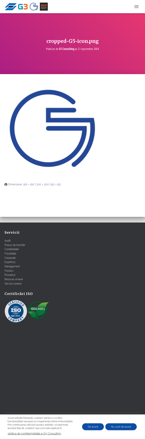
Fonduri (9, 270)
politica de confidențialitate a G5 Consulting (34, 433)
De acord (93, 426)
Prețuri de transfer (15, 245)
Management (12, 266)
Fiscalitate (10, 253)
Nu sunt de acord (121, 426)
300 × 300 (42, 184)
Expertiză (10, 262)
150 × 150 (28, 184)
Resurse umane (14, 279)
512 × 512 (56, 184)
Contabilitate (12, 249)
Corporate (10, 257)
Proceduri (10, 274)
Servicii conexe (13, 283)
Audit (8, 240)
